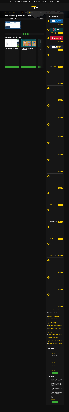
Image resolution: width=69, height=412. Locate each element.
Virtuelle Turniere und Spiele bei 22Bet (55, 345)
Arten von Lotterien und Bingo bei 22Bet (55, 334)
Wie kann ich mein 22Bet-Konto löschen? (55, 343)
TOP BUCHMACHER (17, 1)
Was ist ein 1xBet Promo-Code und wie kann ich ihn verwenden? (20, 12)
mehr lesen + (11, 66)
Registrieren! (60, 24)
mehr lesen (53, 353)
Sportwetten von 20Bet (52, 314)
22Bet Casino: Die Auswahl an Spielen (54, 328)
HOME (10, 1)
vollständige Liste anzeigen (55, 309)
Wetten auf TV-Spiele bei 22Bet (53, 316)
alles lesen (55, 401)
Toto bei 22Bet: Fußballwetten (53, 318)
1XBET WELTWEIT (32, 1)
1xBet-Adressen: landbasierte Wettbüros (55, 332)
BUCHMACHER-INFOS (42, 1)
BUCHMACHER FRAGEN (55, 1)
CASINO (25, 1)
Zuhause (6, 12)
